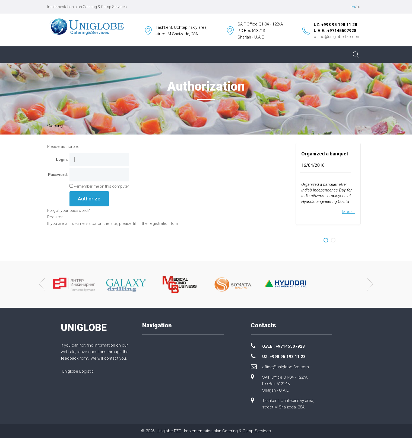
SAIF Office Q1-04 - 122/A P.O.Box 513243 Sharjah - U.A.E (285, 384)
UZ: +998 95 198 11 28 (335, 24)
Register (55, 217)
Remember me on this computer (101, 186)
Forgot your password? (68, 210)
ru (358, 6)
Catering (55, 125)
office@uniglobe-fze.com (337, 36)
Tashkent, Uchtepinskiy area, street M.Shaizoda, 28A (288, 404)
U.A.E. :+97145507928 (335, 30)
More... (348, 211)
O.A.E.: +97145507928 (283, 346)
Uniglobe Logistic (78, 371)
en (352, 6)
